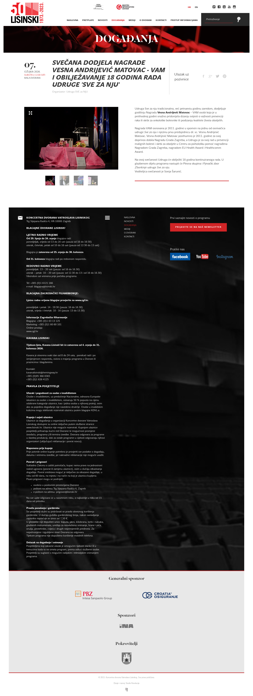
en (196, 7)
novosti (103, 20)
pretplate (88, 20)
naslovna (72, 20)
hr (189, 7)
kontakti (161, 20)
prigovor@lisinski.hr (66, 492)
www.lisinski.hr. (34, 428)
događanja (118, 20)
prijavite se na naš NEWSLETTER (198, 227)
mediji (132, 20)
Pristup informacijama (184, 20)
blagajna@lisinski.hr (44, 287)
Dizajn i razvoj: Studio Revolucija (126, 683)
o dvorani (146, 20)
